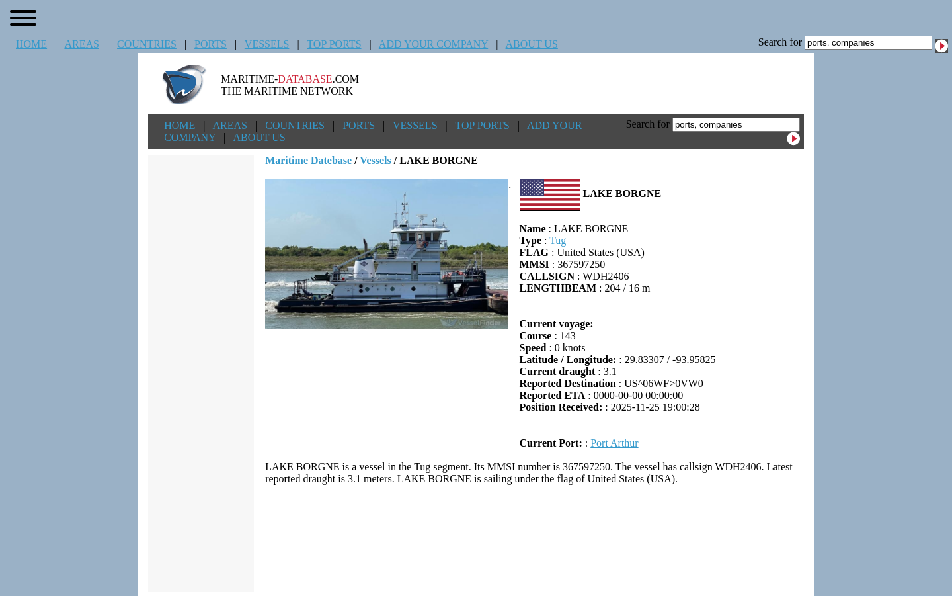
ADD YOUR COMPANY (433, 44)
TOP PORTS (334, 44)
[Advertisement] (534, 538)
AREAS (81, 44)
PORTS (210, 44)
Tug (557, 240)
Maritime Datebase (308, 160)
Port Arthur (614, 442)
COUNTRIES (147, 44)
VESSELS (267, 44)
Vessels (375, 160)
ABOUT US (532, 44)
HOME (31, 44)
